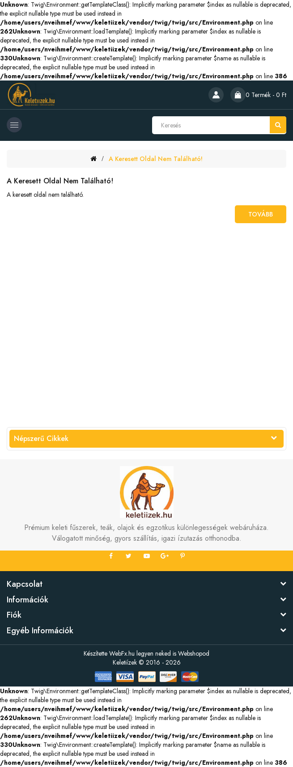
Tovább (260, 214)
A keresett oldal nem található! (156, 158)
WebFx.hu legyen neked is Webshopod (159, 653)
